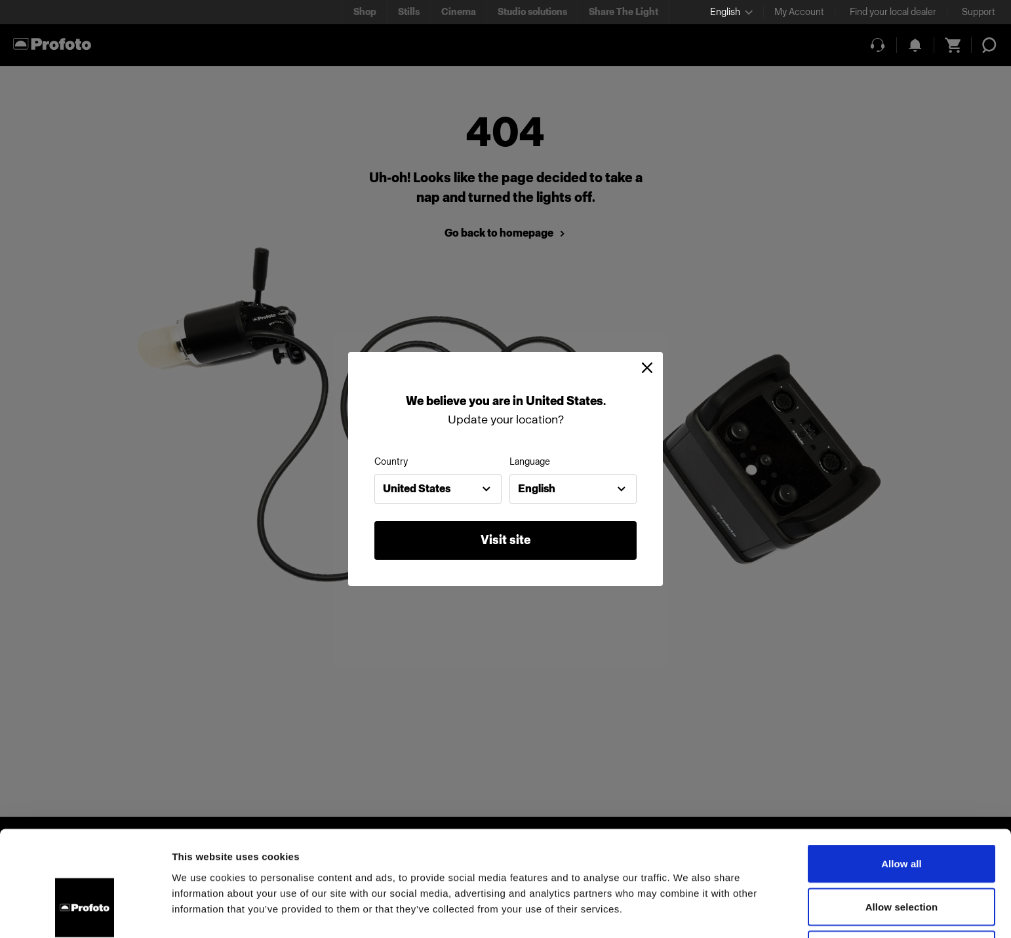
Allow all (901, 776)
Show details (688, 912)
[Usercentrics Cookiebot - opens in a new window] (85, 912)
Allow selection (901, 819)
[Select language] (731, 12)
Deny (901, 862)
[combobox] (438, 489)
